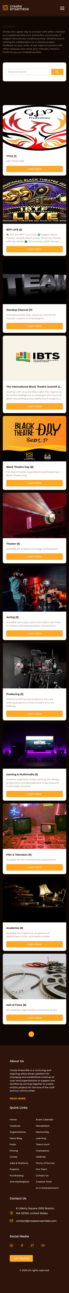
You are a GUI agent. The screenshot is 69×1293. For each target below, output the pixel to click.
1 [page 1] (31, 1034)
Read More (18, 1098)
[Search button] (57, 72)
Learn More (34, 169)
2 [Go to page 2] (38, 1034)
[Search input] (28, 72)
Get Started (21, 1258)
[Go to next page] (44, 1034)
